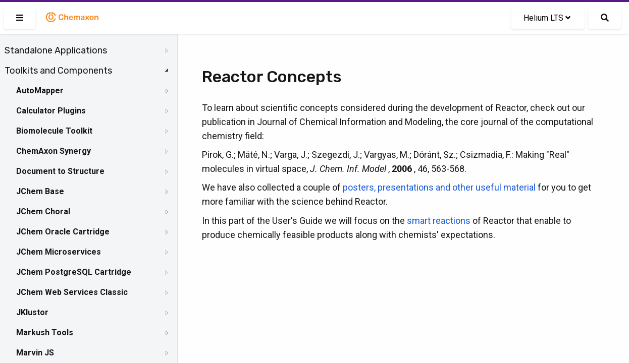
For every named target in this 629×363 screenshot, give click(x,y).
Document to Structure (60, 171)
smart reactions (438, 220)
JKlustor (32, 312)
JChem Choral (43, 211)
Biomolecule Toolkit (54, 131)
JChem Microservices (58, 252)
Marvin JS (35, 352)
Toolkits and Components (58, 70)
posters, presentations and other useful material (439, 187)
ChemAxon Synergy (53, 151)
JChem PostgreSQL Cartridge (73, 272)
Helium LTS (546, 18)
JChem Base (40, 191)
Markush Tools (44, 332)
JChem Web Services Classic (72, 292)
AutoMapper (40, 90)
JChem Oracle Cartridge (63, 231)
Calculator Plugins (51, 110)
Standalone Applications (56, 50)
